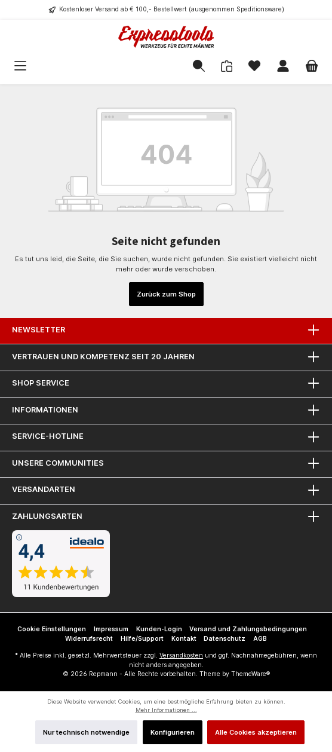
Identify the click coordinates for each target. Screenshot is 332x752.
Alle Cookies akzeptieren (256, 732)
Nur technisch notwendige (86, 732)
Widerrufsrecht (89, 639)
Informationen (45, 409)
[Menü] (39, 66)
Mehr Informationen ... (166, 710)
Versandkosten (181, 655)
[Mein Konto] (283, 66)
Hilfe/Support (142, 639)
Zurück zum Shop (166, 294)
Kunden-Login (159, 629)
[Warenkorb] (311, 66)
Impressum (111, 629)
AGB (260, 639)
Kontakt (183, 639)
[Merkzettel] (254, 66)
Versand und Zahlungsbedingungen (248, 629)
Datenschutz (224, 639)
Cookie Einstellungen (51, 629)
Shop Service (40, 382)
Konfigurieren (172, 732)
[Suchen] (199, 66)
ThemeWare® (250, 674)
